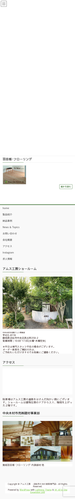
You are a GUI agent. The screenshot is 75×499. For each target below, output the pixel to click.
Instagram (8, 252)
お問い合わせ (10, 233)
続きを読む (66, 186)
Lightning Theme (43, 489)
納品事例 (7, 220)
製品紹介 (7, 214)
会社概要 (7, 239)
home (6, 208)
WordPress (25, 489)
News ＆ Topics (11, 227)
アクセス (7, 246)
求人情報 (7, 258)
